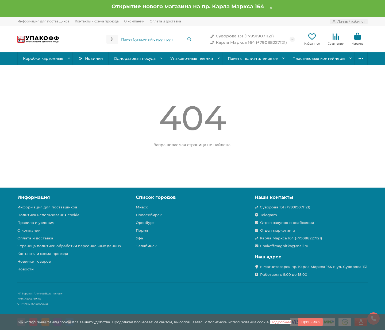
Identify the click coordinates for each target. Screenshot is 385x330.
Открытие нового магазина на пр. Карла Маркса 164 (187, 6)
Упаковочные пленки (191, 58)
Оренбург (145, 222)
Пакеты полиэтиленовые (253, 58)
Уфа (139, 238)
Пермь (142, 230)
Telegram (268, 215)
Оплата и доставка (165, 21)
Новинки (90, 58)
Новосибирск (149, 215)
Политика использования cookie (48, 215)
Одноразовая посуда (135, 58)
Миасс (142, 207)
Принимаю (310, 322)
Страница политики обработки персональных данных (69, 246)
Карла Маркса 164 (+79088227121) (247, 42)
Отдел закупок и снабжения (287, 222)
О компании (134, 21)
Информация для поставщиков (43, 21)
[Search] (156, 39)
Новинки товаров (34, 261)
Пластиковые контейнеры (318, 58)
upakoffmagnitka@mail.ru (284, 246)
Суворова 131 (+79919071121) (241, 36)
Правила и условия (35, 222)
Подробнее (280, 322)
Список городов (156, 197)
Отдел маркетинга (277, 230)
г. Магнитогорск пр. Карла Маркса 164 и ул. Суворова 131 (313, 267)
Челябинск (146, 246)
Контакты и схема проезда (97, 21)
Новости (25, 269)
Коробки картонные (43, 58)
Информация (33, 197)
